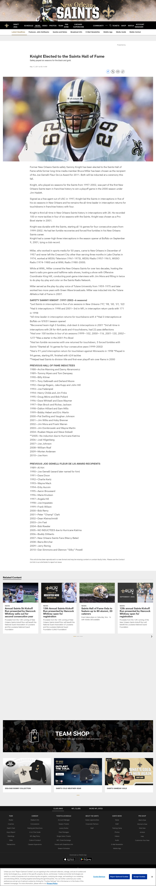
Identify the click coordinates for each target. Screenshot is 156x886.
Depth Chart (12, 828)
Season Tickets (64, 824)
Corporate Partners (92, 824)
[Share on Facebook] (108, 73)
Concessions (35, 824)
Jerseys (141, 832)
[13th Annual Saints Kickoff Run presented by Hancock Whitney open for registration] (59, 608)
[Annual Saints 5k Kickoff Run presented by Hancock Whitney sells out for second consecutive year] (20, 608)
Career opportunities (92, 820)
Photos (116, 832)
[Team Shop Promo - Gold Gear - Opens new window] (129, 775)
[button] (74, 636)
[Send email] (118, 73)
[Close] (152, 877)
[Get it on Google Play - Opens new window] (86, 861)
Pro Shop (141, 816)
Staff (92, 828)
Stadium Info (35, 820)
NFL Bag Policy (35, 836)
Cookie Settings (99, 877)
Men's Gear (141, 820)
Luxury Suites (64, 828)
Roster (12, 820)
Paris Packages (64, 832)
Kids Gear (141, 828)
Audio (117, 840)
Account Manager (64, 820)
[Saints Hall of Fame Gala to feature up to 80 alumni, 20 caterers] (97, 603)
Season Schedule (64, 848)
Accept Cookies (139, 877)
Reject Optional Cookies (119, 877)
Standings (11, 836)
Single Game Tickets (64, 836)
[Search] (110, 25)
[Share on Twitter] (113, 73)
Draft (116, 824)
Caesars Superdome (35, 844)
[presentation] (152, 637)
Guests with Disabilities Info (64, 844)
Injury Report (12, 832)
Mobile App (116, 848)
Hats (141, 836)
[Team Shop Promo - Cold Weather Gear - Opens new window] (78, 775)
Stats (11, 840)
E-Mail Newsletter (116, 844)
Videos (116, 836)
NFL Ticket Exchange (64, 840)
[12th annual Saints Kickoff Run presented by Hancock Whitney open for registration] (135, 607)
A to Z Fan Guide (35, 832)
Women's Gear (141, 824)
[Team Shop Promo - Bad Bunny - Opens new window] (27, 775)
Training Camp (117, 828)
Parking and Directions (35, 828)
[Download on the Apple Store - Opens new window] (69, 860)
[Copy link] (123, 72)
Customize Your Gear (142, 840)
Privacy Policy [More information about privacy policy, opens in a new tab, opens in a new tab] (52, 883)
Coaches (12, 824)
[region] (78, 877)
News (116, 820)
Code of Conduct (35, 840)
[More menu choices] (106, 25)
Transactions (12, 844)
